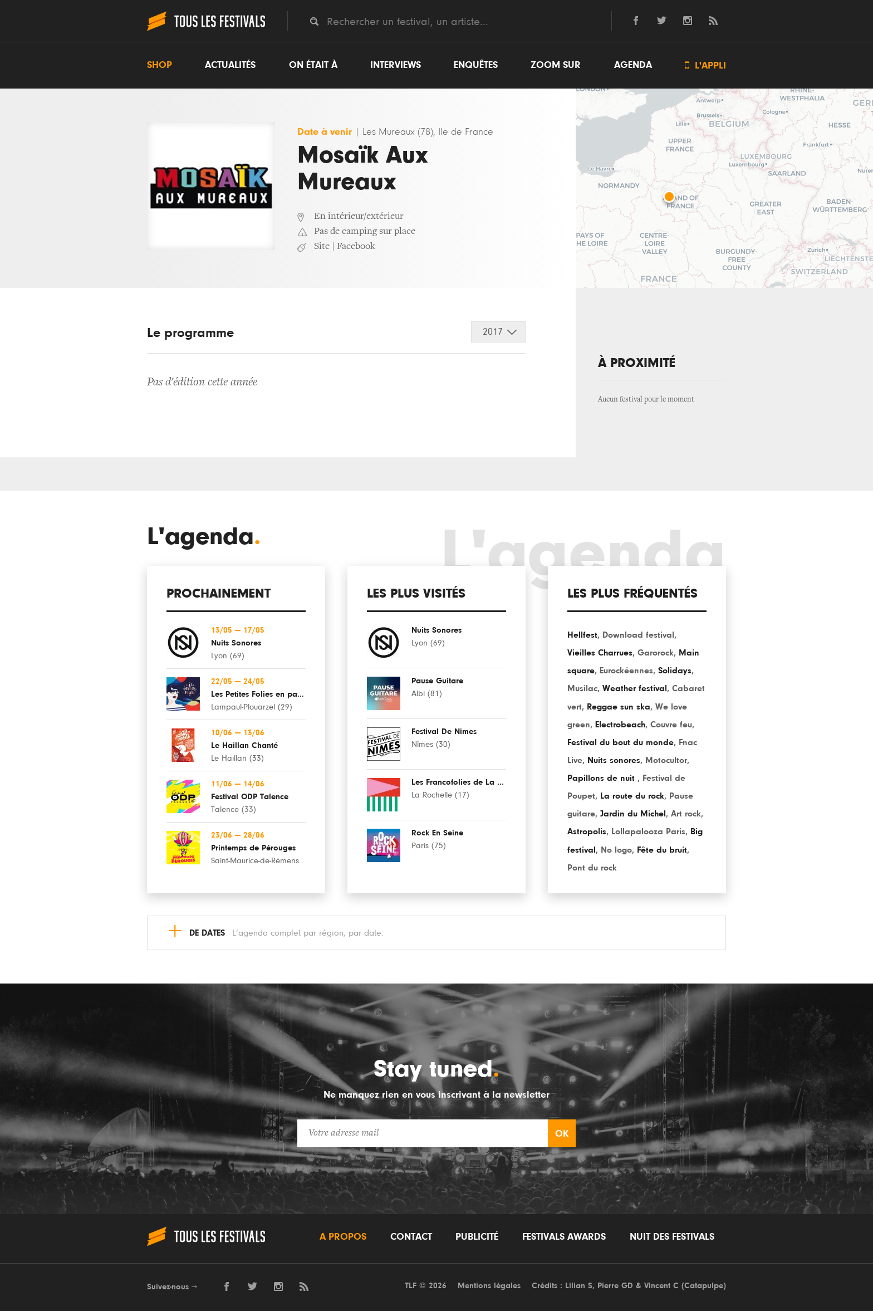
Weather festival (634, 688)
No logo (616, 849)
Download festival (638, 634)
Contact (411, 1237)
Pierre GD (615, 1285)
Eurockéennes (626, 670)
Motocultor (666, 760)
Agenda (633, 65)
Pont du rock (592, 867)
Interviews (395, 65)
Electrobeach (620, 724)
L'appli (705, 65)
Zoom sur (556, 65)
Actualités (230, 65)
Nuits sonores (613, 760)
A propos (343, 1237)
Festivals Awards (564, 1237)
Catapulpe (703, 1285)
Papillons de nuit (602, 778)
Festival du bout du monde (620, 742)
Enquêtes (476, 65)
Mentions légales (489, 1285)
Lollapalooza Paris (648, 831)
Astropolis (586, 831)
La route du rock (632, 795)
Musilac (582, 688)
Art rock (686, 813)
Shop (159, 65)
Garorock (655, 652)
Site (322, 247)
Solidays (674, 670)
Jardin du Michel (633, 813)
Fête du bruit (662, 849)
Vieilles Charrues (599, 652)
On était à (313, 65)
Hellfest (582, 634)
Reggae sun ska (618, 706)
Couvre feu (671, 724)
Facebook (356, 247)
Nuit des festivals (672, 1237)
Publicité (476, 1237)
